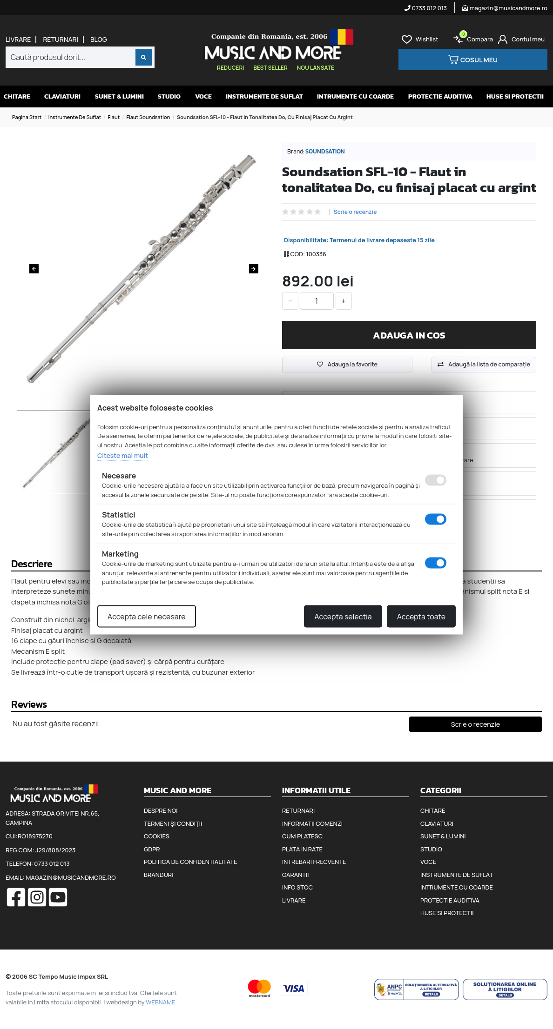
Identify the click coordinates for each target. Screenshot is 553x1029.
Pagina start (26, 116)
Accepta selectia (342, 616)
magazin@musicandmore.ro (504, 8)
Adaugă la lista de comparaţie (489, 364)
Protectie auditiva (440, 96)
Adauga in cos (409, 335)
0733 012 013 (426, 8)
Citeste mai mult (122, 455)
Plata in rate (302, 849)
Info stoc (297, 887)
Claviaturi (62, 96)
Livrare (18, 39)
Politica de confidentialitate (190, 861)
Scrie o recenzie (355, 212)
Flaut (114, 116)
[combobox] (80, 57)
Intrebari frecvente (314, 861)
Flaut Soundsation (148, 116)
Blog (98, 39)
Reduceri (230, 68)
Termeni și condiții (173, 823)
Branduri (158, 874)
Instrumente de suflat (264, 96)
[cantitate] (317, 301)
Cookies (156, 836)
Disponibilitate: (306, 240)
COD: (297, 254)
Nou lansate (315, 68)
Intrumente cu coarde (355, 96)
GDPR (152, 849)
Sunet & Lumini (119, 96)
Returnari (60, 39)
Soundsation (325, 151)
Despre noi (160, 810)
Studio (169, 96)
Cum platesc (302, 836)
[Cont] (521, 39)
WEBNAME (160, 1002)
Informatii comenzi (312, 823)
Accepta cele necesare (147, 616)
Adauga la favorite (347, 364)
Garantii (295, 874)
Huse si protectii (515, 96)
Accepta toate (421, 616)
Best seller (270, 68)
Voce (203, 96)
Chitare (17, 96)
